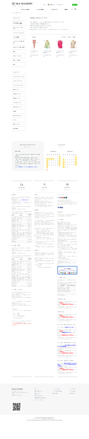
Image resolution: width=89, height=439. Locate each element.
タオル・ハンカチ (17, 62)
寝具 (14, 57)
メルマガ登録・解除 (61, 408)
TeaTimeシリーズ (17, 108)
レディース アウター (17, 28)
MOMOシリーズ (17, 113)
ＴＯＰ (44, 4)
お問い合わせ (73, 410)
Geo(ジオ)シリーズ (19, 12)
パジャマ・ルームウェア (17, 34)
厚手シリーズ (16, 103)
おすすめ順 (63, 37)
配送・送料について (44, 408)
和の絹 (15, 127)
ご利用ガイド (51, 4)
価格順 (69, 37)
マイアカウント (60, 4)
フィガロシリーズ (17, 117)
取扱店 (66, 9)
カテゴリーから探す (25, 9)
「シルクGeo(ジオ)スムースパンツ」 (54, 29)
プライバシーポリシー (44, 417)
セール (15, 136)
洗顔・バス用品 (17, 66)
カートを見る (73, 408)
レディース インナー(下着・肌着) (17, 23)
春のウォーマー (17, 141)
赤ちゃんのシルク (17, 132)
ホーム (13, 12)
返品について (42, 410)
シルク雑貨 (16, 39)
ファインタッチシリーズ (17, 84)
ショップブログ (60, 406)
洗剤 (14, 71)
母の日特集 (16, 146)
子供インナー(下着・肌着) (17, 51)
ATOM (60, 410)
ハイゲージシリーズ (17, 91)
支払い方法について (44, 413)
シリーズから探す (40, 9)
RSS (58, 410)
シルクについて (54, 9)
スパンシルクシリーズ (17, 98)
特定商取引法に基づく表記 (45, 415)
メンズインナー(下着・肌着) (18, 44)
